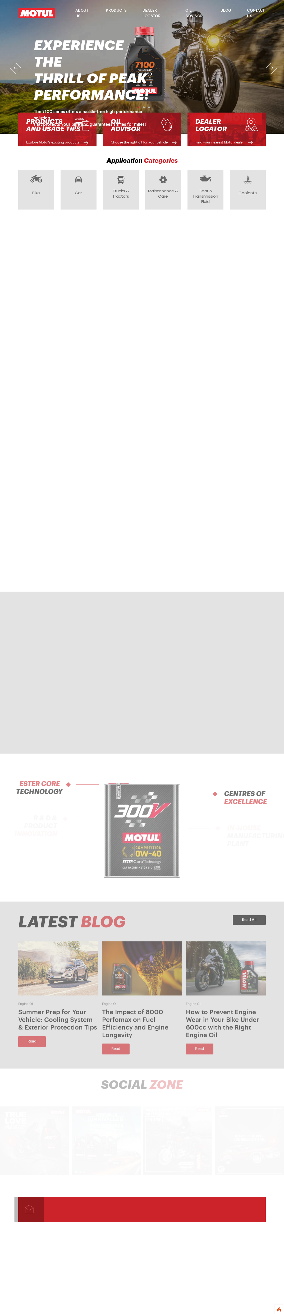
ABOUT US (82, 13)
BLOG (226, 10)
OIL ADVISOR (194, 13)
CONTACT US (256, 13)
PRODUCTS (116, 10)
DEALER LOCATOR (152, 13)
